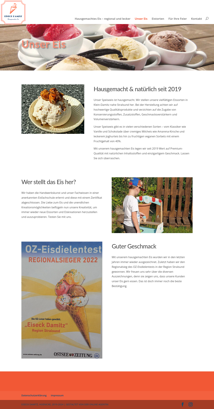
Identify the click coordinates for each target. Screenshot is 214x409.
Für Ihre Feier (177, 19)
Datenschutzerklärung (33, 395)
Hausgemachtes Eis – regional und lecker (102, 19)
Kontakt (196, 19)
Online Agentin (98, 404)
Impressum (57, 395)
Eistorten (158, 19)
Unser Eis (141, 19)
